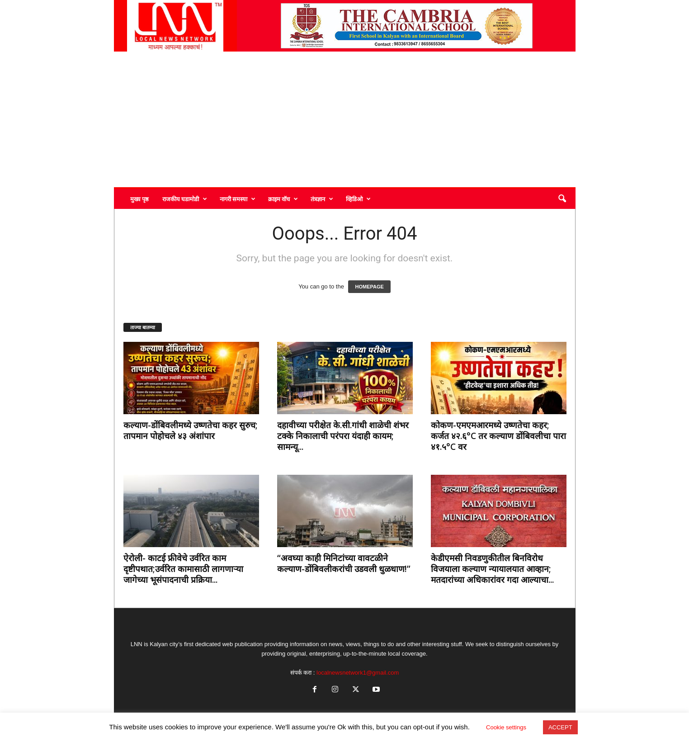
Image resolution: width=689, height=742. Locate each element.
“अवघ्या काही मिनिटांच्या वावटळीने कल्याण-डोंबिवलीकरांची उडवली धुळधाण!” (344, 563)
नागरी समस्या (237, 199)
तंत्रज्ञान (322, 199)
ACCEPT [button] (560, 727)
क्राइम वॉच (283, 199)
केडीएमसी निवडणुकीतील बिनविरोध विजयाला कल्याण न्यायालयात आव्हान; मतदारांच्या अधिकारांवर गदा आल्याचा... (492, 569)
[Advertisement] (345, 119)
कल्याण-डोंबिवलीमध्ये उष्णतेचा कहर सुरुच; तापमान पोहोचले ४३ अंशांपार (190, 430)
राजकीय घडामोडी (184, 199)
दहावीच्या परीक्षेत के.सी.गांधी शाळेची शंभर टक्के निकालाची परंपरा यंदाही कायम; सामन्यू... (343, 436)
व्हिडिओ (358, 199)
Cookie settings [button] (506, 727)
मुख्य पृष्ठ (139, 199)
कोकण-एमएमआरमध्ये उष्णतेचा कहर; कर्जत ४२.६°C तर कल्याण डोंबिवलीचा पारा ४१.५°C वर (498, 436)
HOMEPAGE (369, 286)
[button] (562, 199)
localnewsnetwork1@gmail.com (357, 672)
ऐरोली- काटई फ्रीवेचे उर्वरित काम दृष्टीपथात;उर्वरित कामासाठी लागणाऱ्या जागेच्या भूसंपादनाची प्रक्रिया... (183, 569)
